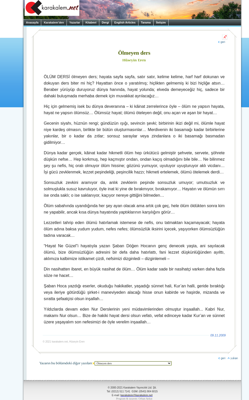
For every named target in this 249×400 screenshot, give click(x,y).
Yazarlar (74, 22)
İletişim (161, 22)
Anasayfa (32, 22)
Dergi (105, 22)
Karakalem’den (54, 22)
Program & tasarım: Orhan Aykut (134, 398)
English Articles (125, 22)
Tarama (146, 22)
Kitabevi (90, 22)
